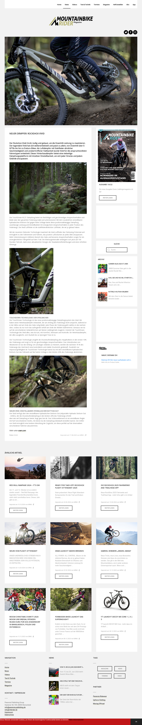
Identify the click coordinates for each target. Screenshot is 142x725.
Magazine (106, 5)
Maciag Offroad (98, 704)
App (134, 5)
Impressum (9, 712)
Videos (74, 5)
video (120, 676)
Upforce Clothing (99, 700)
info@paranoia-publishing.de (15, 707)
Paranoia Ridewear (100, 696)
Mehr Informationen (76, 720)
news (120, 669)
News (67, 5)
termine (105, 676)
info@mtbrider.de (11, 710)
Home (59, 5)
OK (136, 722)
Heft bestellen (118, 5)
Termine (97, 5)
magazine (104, 669)
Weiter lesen (107, 198)
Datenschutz (9, 715)
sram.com (22, 430)
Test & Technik (85, 5)
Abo (127, 5)
